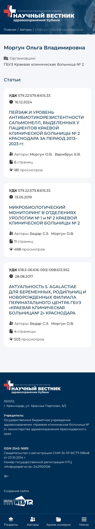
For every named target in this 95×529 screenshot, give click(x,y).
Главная (10, 29)
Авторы (26, 29)
